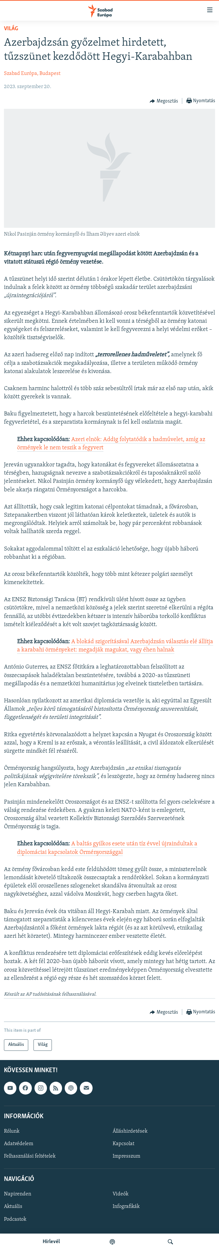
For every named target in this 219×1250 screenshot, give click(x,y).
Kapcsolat (123, 1143)
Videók (120, 1194)
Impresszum (126, 1156)
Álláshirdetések (130, 1131)
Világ (11, 29)
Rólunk (11, 1131)
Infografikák (126, 1206)
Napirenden (17, 1194)
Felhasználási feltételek (29, 1156)
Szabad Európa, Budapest (32, 73)
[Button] (164, 101)
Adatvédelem (18, 1143)
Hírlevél (51, 1241)
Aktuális (13, 1206)
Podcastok (15, 1219)
